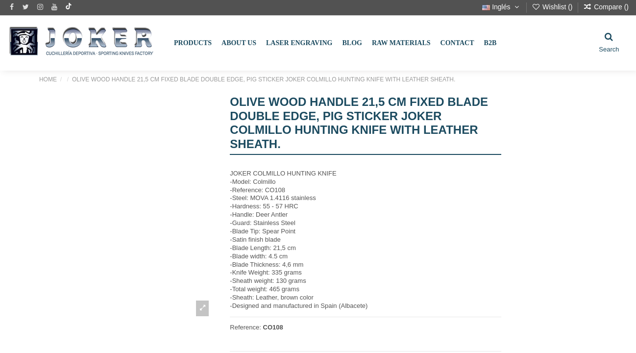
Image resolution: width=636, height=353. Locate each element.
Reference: (245, 327)
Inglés (501, 7)
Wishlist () (553, 7)
